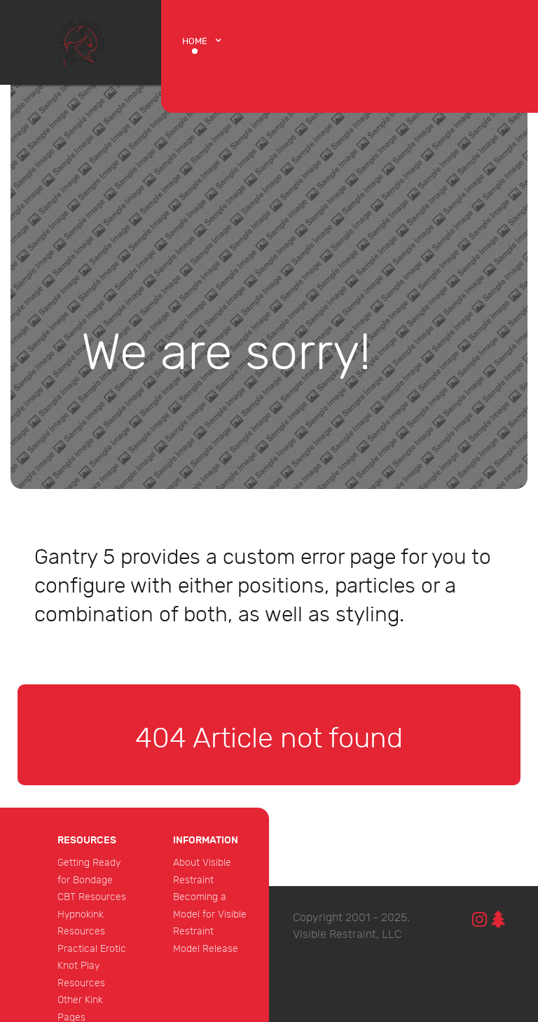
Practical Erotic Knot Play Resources (91, 966)
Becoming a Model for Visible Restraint (210, 914)
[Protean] (81, 41)
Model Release (205, 949)
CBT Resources (91, 897)
